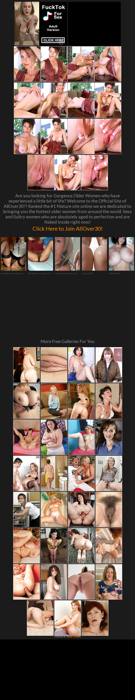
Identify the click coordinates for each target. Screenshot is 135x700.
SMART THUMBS (74, 587)
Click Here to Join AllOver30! (67, 228)
